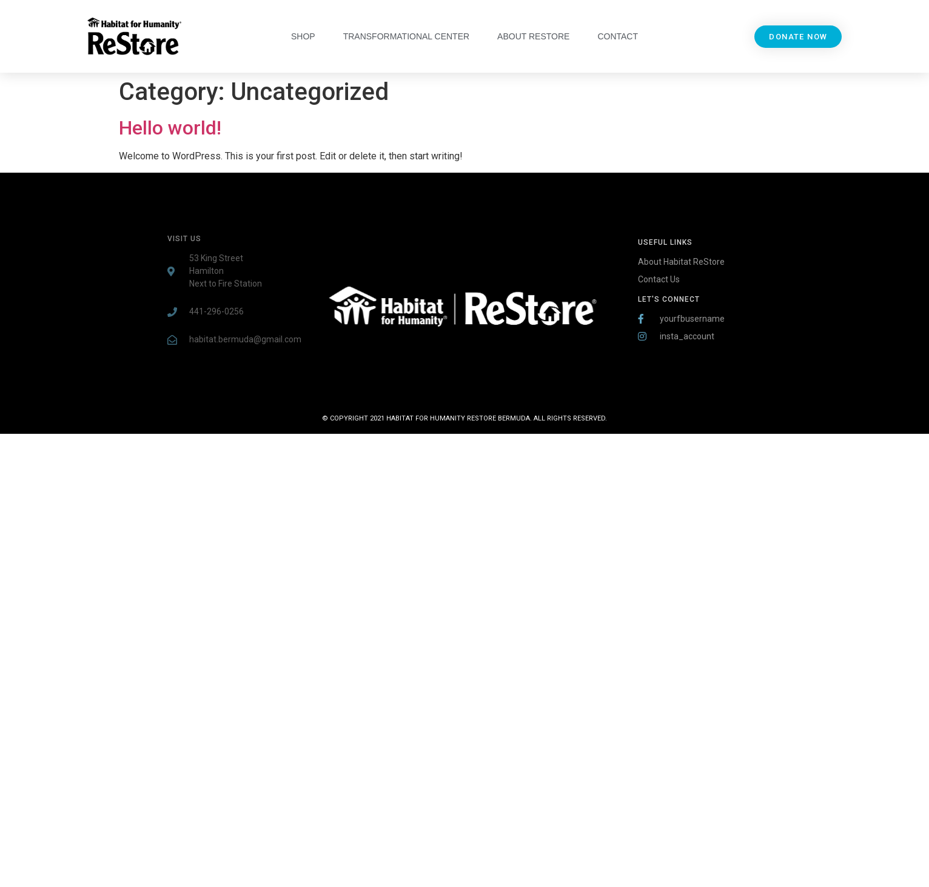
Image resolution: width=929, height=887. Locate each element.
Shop (303, 36)
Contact (617, 36)
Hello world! (170, 127)
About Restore (533, 36)
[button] (798, 36)
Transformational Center (406, 36)
